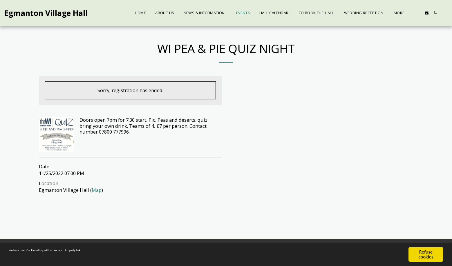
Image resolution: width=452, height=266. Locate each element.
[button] (418, 13)
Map (97, 190)
